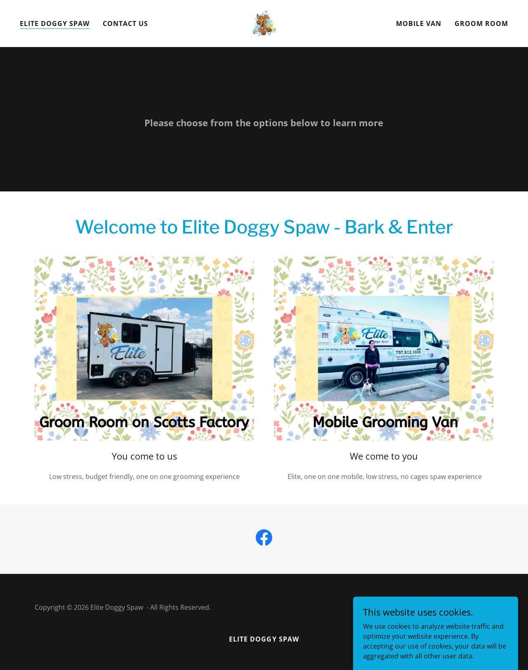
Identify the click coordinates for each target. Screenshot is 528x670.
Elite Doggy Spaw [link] (55, 23)
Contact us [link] (125, 23)
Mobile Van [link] (418, 23)
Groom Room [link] (481, 23)
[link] (264, 22)
